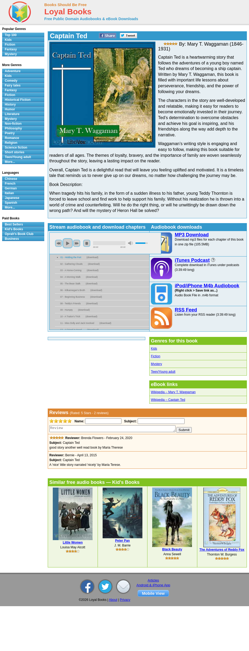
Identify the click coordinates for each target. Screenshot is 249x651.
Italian (9, 193)
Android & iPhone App (153, 585)
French (10, 183)
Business (12, 239)
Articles (153, 580)
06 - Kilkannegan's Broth (72, 290)
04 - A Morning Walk (70, 277)
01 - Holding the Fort (70, 257)
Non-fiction (13, 123)
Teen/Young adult (163, 372)
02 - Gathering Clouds (71, 264)
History (10, 104)
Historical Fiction (17, 100)
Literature (12, 114)
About (113, 600)
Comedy (11, 81)
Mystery (156, 364)
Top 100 (10, 35)
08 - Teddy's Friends (70, 303)
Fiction (155, 356)
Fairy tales (12, 85)
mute (130, 243)
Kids (154, 348)
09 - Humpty (66, 310)
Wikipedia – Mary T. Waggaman (173, 392)
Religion (11, 143)
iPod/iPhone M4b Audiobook (207, 285)
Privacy (125, 600)
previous (58, 243)
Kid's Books (14, 229)
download (92, 257)
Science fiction (16, 147)
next (76, 243)
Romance (12, 138)
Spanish (11, 203)
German (11, 188)
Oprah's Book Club (19, 234)
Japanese (12, 198)
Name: (79, 421)
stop (86, 243)
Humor (10, 109)
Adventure (12, 71)
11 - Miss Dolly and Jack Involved (77, 323)
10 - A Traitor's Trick (70, 316)
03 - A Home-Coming (70, 270)
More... (10, 162)
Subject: (129, 421)
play (67, 243)
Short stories (14, 152)
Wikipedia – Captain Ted (168, 400)
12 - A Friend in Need (71, 329)
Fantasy (11, 49)
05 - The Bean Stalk (70, 283)
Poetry (10, 133)
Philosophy (13, 128)
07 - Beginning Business (72, 297)
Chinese (11, 179)
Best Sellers (14, 224)
